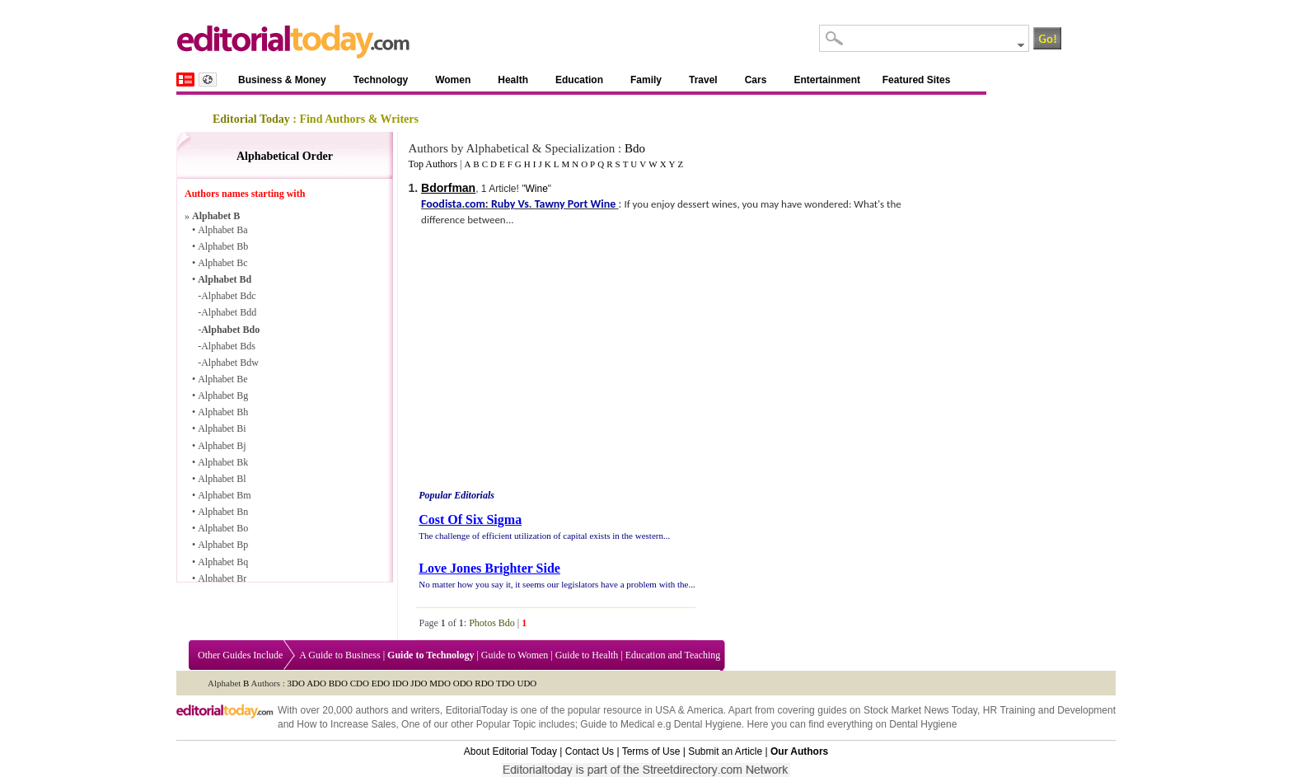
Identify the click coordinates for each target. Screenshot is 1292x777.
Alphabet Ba (222, 230)
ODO (463, 683)
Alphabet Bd (224, 279)
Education (579, 80)
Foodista (441, 204)
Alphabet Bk (223, 462)
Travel (703, 80)
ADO (316, 683)
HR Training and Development (1049, 710)
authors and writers (397, 710)
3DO (296, 683)
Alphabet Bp (223, 544)
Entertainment (826, 80)
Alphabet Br (222, 578)
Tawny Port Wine (575, 204)
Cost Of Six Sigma (470, 520)
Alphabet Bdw (230, 362)
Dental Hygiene (708, 724)
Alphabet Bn (223, 511)
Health (513, 80)
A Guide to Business (339, 655)
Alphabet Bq (223, 562)
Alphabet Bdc (228, 296)
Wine (536, 188)
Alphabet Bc (222, 263)
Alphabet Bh (223, 412)
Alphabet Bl (222, 478)
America (705, 710)
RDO (484, 683)
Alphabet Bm (224, 495)
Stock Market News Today (920, 710)
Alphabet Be (222, 379)
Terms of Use (651, 751)
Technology (380, 80)
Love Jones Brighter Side (489, 568)
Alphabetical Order (284, 156)
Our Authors (799, 751)
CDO (359, 683)
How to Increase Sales (346, 724)
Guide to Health (587, 655)
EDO (381, 683)
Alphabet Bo (223, 528)
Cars (756, 80)
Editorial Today (251, 119)
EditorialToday (477, 710)
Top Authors (432, 164)
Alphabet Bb (223, 246)
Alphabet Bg (223, 395)
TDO (505, 683)
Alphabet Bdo (230, 329)
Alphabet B (216, 216)
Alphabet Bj (222, 446)
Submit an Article (725, 751)
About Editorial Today (510, 751)
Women (452, 80)
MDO (440, 683)
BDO (338, 683)
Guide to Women (514, 655)
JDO (418, 683)
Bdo (635, 148)
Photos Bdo (492, 623)
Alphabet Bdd (228, 312)
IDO (400, 683)
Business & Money (282, 80)
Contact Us (589, 751)
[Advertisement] (554, 360)
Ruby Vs (510, 204)
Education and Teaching (673, 655)
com (475, 204)
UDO (526, 683)
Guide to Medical (617, 724)
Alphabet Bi (222, 428)
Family (646, 80)
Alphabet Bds (228, 346)
